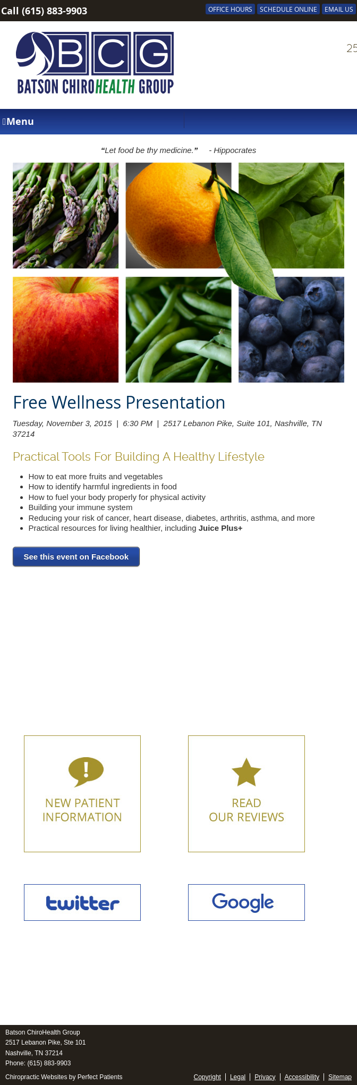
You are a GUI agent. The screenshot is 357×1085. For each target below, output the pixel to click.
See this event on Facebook (76, 556)
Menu (18, 121)
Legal (237, 1077)
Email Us (339, 9)
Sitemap (340, 1077)
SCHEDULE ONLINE (288, 9)
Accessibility (302, 1077)
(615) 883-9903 (54, 11)
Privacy (264, 1077)
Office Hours (230, 9)
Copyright (207, 1077)
